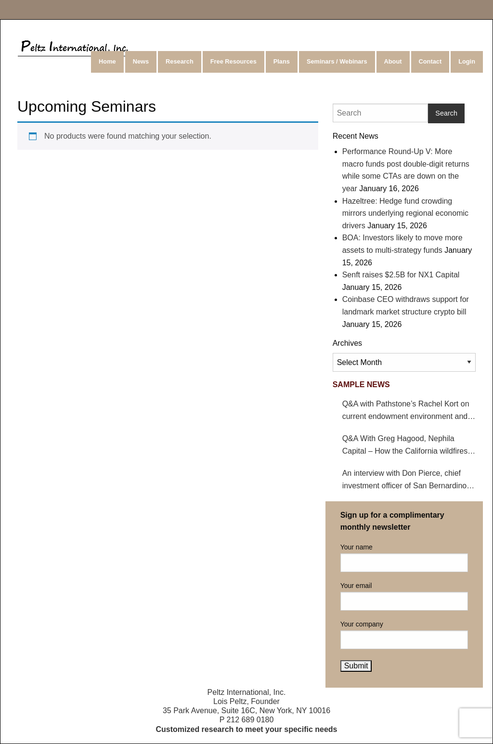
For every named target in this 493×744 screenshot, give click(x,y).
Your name (404, 557)
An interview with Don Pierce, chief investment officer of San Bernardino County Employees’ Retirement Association (404, 480)
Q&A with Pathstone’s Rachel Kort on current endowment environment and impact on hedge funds (405, 411)
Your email (404, 596)
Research (180, 61)
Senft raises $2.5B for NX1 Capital (401, 275)
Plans (281, 61)
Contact (430, 61)
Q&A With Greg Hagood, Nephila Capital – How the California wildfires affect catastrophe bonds (405, 445)
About (393, 61)
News (141, 61)
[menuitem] (108, 62)
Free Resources (233, 61)
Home (107, 61)
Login (466, 61)
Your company (404, 634)
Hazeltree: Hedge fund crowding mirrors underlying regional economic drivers (405, 213)
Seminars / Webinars (337, 61)
